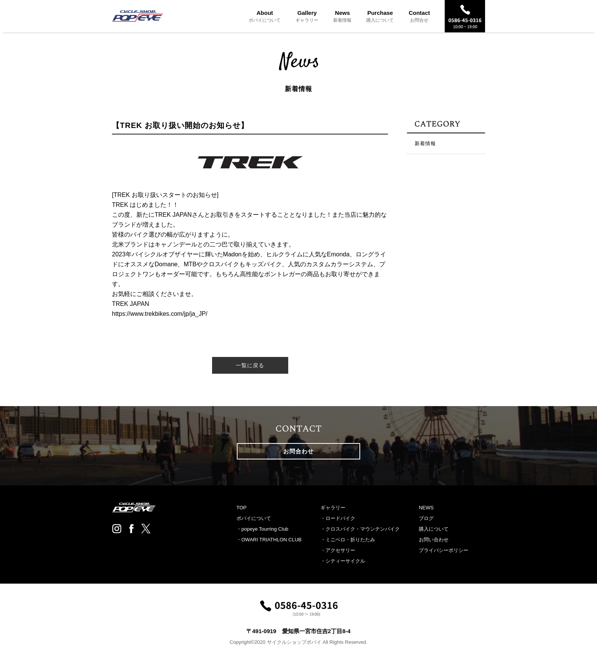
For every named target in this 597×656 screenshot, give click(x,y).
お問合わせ (298, 451)
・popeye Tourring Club (262, 529)
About (265, 16)
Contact (419, 16)
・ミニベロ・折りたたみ (348, 539)
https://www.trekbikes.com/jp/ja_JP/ (160, 313)
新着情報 (425, 143)
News (342, 16)
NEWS (426, 507)
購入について (434, 529)
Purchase (380, 16)
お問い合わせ (434, 539)
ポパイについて (253, 518)
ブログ (426, 518)
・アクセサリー (338, 550)
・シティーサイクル (343, 561)
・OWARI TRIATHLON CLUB (269, 539)
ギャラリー (333, 507)
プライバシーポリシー (443, 550)
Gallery (306, 16)
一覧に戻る (250, 365)
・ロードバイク (338, 518)
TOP (241, 507)
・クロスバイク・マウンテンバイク (360, 529)
